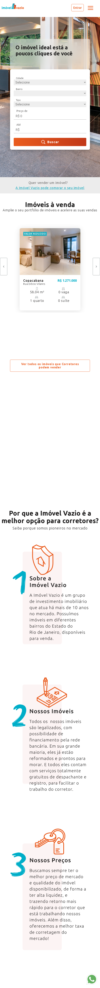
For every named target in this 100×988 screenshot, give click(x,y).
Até (18, 124)
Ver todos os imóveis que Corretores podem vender (50, 365)
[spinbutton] (50, 115)
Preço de (22, 111)
